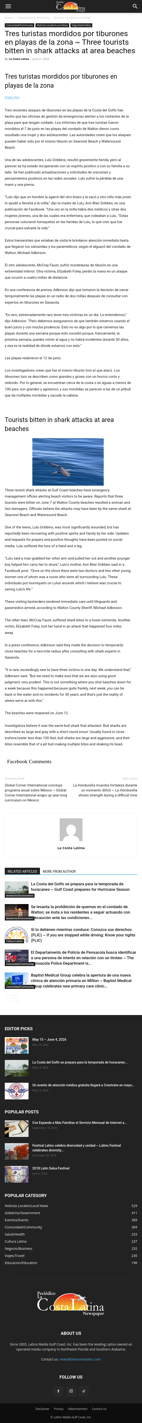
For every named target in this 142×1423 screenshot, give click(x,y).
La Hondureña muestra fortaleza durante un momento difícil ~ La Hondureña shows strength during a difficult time (105, 790)
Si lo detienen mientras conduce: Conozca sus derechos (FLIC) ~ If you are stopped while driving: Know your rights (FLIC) (83, 935)
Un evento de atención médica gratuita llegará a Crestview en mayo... (83, 1085)
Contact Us (99, 1409)
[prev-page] (8, 998)
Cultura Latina (14, 941)
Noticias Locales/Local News (72, 18)
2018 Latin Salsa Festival (50, 1168)
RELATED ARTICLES (22, 871)
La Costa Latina (19, 59)
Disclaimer (42, 1409)
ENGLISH (12, 98)
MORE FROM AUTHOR (59, 871)
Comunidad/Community (33, 18)
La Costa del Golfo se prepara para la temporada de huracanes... (80, 1062)
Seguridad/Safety (81, 25)
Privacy (59, 1409)
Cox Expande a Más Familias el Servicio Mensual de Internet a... (79, 1123)
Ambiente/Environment (19, 895)
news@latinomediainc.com (80, 1359)
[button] (8, 6)
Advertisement (78, 1409)
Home (9, 18)
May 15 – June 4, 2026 (49, 1039)
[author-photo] (71, 841)
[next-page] (15, 998)
